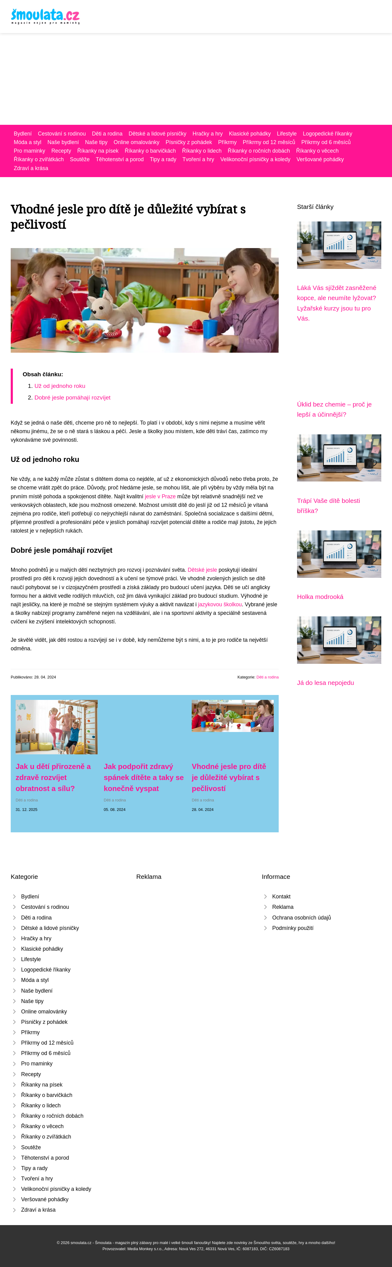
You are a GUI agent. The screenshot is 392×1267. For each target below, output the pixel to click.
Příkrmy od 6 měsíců (326, 142)
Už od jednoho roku (59, 386)
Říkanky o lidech (201, 151)
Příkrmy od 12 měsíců (269, 142)
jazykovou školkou (220, 604)
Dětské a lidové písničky (158, 134)
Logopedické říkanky (327, 134)
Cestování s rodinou (62, 134)
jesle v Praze (160, 496)
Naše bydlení (63, 142)
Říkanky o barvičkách (150, 151)
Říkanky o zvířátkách (39, 159)
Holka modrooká (320, 596)
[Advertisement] (196, 79)
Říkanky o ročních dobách (259, 151)
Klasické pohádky (250, 134)
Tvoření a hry (198, 159)
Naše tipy (96, 142)
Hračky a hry (208, 134)
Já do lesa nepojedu (325, 682)
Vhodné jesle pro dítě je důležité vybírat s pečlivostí (229, 777)
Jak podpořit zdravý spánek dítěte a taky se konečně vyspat (144, 777)
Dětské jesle (202, 570)
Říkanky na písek (98, 151)
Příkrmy (227, 142)
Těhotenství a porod (120, 159)
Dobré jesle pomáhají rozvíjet (72, 397)
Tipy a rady (163, 159)
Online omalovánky (137, 142)
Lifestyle (287, 134)
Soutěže (80, 159)
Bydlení (23, 134)
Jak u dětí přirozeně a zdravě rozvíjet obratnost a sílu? (53, 777)
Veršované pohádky (320, 159)
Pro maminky (29, 151)
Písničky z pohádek (189, 142)
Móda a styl (27, 142)
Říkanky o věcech (317, 151)
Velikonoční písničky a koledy (255, 159)
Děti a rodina (107, 134)
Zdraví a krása (31, 168)
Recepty (61, 151)
